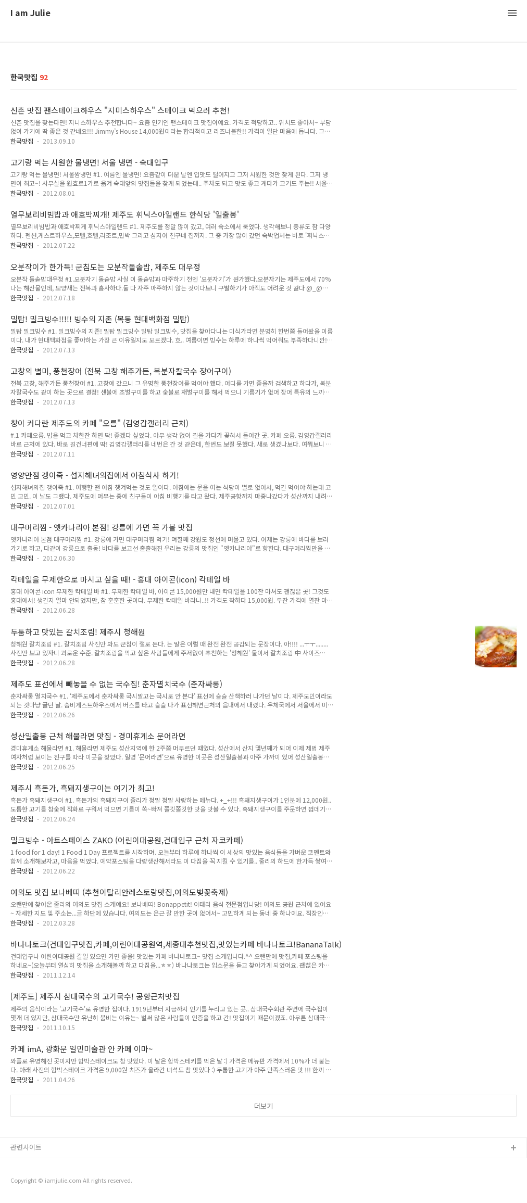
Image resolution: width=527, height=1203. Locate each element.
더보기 (263, 1106)
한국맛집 (21, 140)
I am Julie (30, 13)
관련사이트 (26, 1147)
